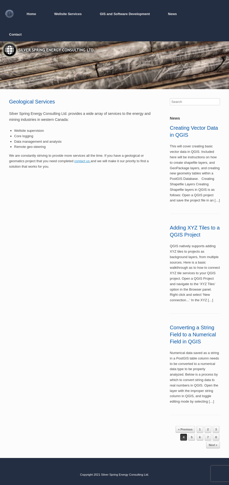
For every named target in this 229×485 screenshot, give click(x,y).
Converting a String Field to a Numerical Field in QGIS (193, 334)
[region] (114, 65)
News (172, 14)
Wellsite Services (68, 14)
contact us (82, 161)
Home (31, 14)
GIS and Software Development (125, 14)
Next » (213, 445)
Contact (15, 34)
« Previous (185, 429)
